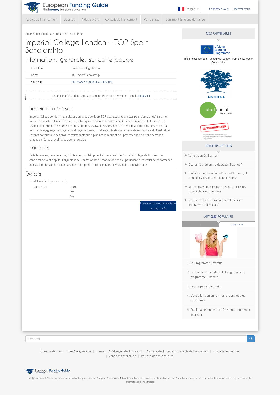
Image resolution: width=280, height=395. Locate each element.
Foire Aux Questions (78, 351)
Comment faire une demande (185, 19)
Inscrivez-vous (241, 9)
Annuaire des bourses (226, 351)
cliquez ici (143, 95)
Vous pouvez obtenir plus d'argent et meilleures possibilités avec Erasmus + (217, 189)
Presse (100, 351)
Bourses (69, 19)
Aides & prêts (90, 19)
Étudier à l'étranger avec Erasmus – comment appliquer (220, 312)
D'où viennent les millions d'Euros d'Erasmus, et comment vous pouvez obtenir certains (217, 175)
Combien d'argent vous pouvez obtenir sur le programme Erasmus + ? (215, 202)
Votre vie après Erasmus (203, 155)
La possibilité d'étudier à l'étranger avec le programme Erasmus (217, 274)
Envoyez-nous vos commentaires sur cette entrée (158, 206)
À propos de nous (51, 351)
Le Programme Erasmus (206, 263)
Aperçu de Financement (41, 19)
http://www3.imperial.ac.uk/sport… (93, 81)
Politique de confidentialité (157, 356)
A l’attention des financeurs (125, 351)
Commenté (243, 224)
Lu (200, 224)
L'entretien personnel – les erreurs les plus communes (217, 298)
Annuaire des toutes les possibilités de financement (177, 351)
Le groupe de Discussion (206, 286)
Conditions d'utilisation (122, 356)
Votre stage (151, 19)
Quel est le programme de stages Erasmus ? (215, 164)
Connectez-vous (218, 9)
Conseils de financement (121, 19)
